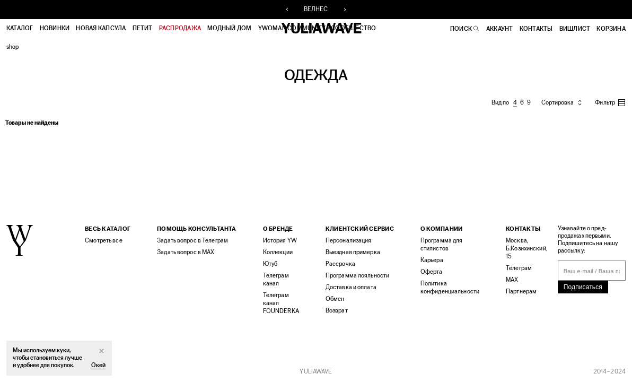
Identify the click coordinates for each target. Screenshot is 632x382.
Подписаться (583, 287)
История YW (280, 241)
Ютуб (270, 264)
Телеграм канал (276, 280)
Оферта (431, 272)
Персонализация (349, 241)
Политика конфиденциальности (449, 288)
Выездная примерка (353, 252)
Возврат (337, 311)
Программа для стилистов (441, 245)
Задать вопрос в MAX (185, 252)
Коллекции (278, 252)
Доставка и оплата (351, 287)
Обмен (335, 299)
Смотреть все (103, 241)
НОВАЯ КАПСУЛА (101, 28)
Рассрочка (340, 264)
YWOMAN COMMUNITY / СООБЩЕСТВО (317, 28)
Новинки (55, 28)
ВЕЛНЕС (316, 9)
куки (62, 350)
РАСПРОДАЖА (180, 28)
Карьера (431, 260)
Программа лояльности (357, 276)
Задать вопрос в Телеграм (192, 241)
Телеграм (519, 268)
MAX (512, 280)
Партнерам (521, 292)
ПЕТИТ (143, 28)
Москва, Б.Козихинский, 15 (526, 249)
